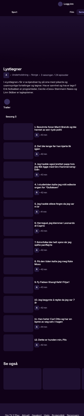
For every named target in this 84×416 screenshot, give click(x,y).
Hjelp (47, 391)
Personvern (73, 391)
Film (72, 12)
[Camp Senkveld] (62, 355)
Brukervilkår (58, 391)
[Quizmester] (22, 355)
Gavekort (37, 391)
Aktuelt (26, 391)
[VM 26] (43, 12)
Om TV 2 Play (12, 391)
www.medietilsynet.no (59, 401)
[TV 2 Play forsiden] (25, 4)
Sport (14, 12)
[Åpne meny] (78, 4)
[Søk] (6, 12)
